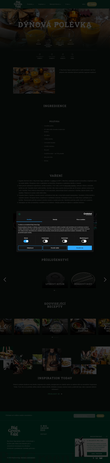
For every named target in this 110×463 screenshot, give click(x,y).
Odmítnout (30, 248)
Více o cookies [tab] (80, 219)
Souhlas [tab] (29, 219)
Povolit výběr (55, 248)
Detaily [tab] (55, 219)
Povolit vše (79, 248)
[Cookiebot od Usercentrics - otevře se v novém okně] (84, 214)
